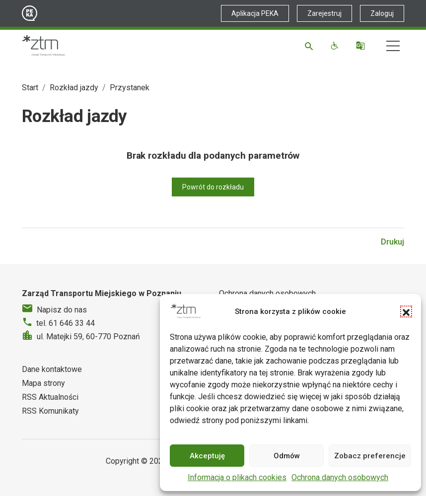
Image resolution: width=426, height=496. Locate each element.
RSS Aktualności (50, 397)
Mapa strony (43, 383)
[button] (406, 311)
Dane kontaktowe (52, 369)
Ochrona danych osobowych (339, 477)
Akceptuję (207, 455)
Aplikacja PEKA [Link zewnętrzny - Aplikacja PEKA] (255, 13)
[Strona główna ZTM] (43, 45)
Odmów (287, 455)
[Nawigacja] (393, 46)
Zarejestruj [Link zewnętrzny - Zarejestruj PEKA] (324, 13)
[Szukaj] (310, 45)
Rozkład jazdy (74, 87)
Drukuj (392, 242)
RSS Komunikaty (50, 411)
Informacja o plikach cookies (237, 477)
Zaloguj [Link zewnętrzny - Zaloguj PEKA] (382, 13)
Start (30, 87)
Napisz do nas (62, 309)
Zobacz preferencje (370, 455)
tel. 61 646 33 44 (65, 323)
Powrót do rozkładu (213, 187)
